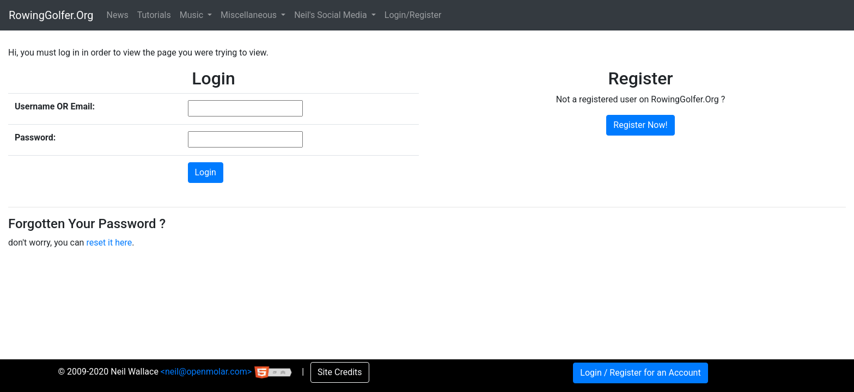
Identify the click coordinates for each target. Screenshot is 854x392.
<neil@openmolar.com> (207, 371)
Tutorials (154, 15)
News (118, 15)
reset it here (109, 242)
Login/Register (413, 15)
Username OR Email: (55, 106)
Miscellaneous (250, 15)
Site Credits (340, 372)
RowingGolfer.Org (51, 15)
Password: (35, 137)
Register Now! (640, 125)
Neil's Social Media (331, 15)
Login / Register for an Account (640, 372)
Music (192, 15)
